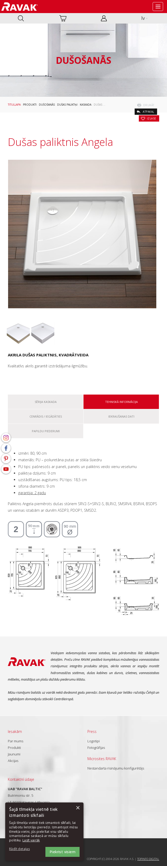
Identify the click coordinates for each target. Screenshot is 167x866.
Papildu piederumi (46, 431)
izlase (151, 118)
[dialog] (44, 831)
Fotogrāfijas (96, 747)
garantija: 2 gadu (32, 492)
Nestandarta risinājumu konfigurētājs (115, 768)
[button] (23, 849)
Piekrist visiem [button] (62, 851)
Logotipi (93, 741)
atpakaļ (148, 111)
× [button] (78, 808)
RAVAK (19, 6)
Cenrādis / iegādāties (45, 416)
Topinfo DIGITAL (148, 859)
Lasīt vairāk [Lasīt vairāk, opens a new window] (31, 840)
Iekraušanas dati (121, 416)
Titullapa (14, 104)
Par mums (15, 741)
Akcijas (13, 760)
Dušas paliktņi (67, 104)
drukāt (148, 105)
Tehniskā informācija (121, 402)
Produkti (30, 104)
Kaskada (85, 104)
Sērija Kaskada (46, 402)
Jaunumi (14, 754)
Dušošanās (47, 104)
